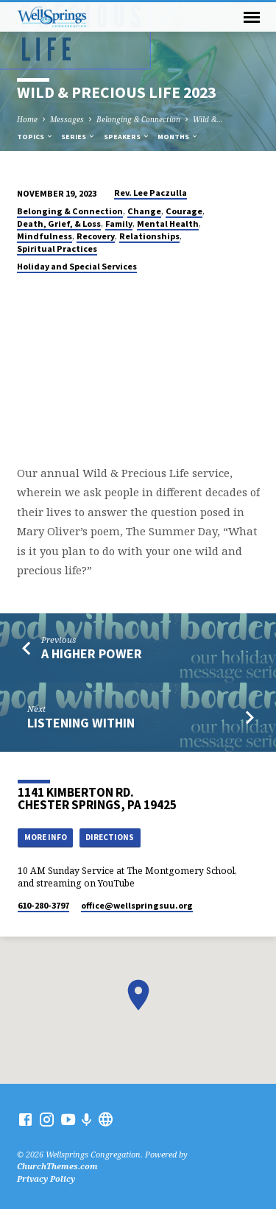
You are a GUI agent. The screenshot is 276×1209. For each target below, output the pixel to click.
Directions (109, 837)
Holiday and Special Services (77, 266)
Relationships (149, 236)
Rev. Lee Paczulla (150, 192)
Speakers (127, 136)
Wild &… (208, 119)
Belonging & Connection (138, 119)
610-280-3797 (43, 905)
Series (78, 136)
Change (144, 210)
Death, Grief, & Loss (59, 223)
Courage (184, 210)
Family (118, 223)
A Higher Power (91, 653)
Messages (67, 119)
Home (27, 119)
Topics (35, 136)
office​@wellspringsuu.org (137, 905)
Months (178, 136)
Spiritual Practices (57, 248)
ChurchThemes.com (57, 1165)
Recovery (96, 236)
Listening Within (81, 722)
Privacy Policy (46, 1178)
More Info (45, 837)
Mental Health (168, 223)
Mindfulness (44, 236)
